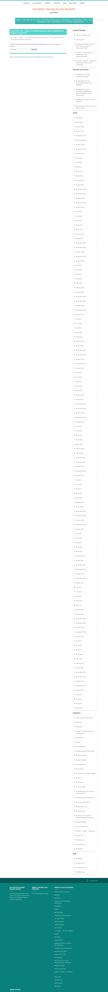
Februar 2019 (81, 500)
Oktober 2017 (81, 572)
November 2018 (82, 514)
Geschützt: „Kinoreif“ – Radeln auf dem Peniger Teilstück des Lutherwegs (87, 63)
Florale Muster (82, 896)
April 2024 (80, 223)
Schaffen (47, 3)
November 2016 (82, 621)
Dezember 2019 (81, 455)
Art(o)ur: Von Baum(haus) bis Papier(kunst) (85, 730)
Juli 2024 (79, 209)
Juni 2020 (80, 429)
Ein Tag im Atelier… (82, 753)
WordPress (29, 990)
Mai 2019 (79, 487)
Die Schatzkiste (81, 744)
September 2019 (82, 469)
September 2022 (82, 308)
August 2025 (81, 151)
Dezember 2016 (81, 616)
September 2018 (82, 523)
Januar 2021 (80, 397)
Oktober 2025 (81, 142)
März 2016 (80, 657)
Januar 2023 (80, 290)
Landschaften (81, 899)
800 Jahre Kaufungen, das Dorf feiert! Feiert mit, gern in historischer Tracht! (86, 46)
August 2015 (81, 688)
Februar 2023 (81, 286)
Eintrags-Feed (81, 861)
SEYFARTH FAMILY (82, 820)
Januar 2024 (80, 236)
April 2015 (80, 706)
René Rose (80, 97)
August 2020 (81, 420)
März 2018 (80, 549)
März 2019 (80, 496)
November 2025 (82, 138)
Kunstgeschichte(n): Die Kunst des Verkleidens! (87, 790)
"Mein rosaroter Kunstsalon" (85, 716)
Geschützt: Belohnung (83, 35)
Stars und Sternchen (83, 824)
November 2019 (82, 460)
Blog (64, 3)
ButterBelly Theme (13, 990)
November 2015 (82, 675)
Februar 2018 (81, 554)
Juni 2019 (80, 482)
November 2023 (82, 245)
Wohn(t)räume (81, 842)
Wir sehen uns (81, 838)
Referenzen (73, 3)
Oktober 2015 (81, 679)
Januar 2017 (80, 612)
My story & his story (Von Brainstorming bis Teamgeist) (47, 20)
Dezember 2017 (81, 563)
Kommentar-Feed (82, 865)
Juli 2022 (79, 317)
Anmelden (80, 856)
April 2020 (80, 438)
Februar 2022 (81, 339)
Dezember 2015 (82, 670)
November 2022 (82, 299)
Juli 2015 (79, 692)
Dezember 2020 (82, 402)
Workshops (80, 847)
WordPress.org (81, 870)
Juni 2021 (80, 375)
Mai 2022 (79, 326)
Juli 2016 (79, 639)
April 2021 (80, 384)
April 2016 (80, 652)
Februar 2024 (81, 232)
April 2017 (80, 599)
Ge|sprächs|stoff (82, 762)
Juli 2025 (79, 156)
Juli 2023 (79, 263)
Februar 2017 (81, 607)
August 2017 (80, 581)
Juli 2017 (79, 585)
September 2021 (82, 362)
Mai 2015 (79, 701)
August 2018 (80, 527)
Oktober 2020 (81, 411)
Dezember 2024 (82, 187)
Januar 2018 (80, 558)
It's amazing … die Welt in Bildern (86, 771)
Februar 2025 (81, 178)
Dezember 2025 (82, 133)
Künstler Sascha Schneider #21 (86, 796)
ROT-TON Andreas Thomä (39, 891)
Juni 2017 (80, 590)
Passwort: (19, 47)
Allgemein (80, 720)
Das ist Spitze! (81, 39)
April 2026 (80, 116)
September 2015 (82, 684)
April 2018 (80, 545)
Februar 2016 (81, 661)
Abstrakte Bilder (82, 893)
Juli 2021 (79, 370)
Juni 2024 (80, 214)
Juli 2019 (79, 478)
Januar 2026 (80, 129)
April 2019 (80, 491)
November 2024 (82, 192)
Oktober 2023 (81, 250)
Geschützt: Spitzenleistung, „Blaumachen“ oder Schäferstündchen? (85, 54)
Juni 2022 (80, 321)
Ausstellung (80, 735)
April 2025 (80, 169)
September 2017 (82, 576)
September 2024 (82, 201)
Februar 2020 (81, 447)
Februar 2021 (81, 393)
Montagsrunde (81, 809)
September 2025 (82, 147)
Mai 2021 (79, 379)
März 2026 (80, 120)
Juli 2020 (79, 424)
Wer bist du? (80, 833)
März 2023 (80, 281)
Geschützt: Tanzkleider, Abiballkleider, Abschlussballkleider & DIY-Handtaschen (87, 91)
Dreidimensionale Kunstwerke (86, 749)
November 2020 (82, 406)
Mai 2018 (79, 540)
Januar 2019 (80, 505)
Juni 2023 (80, 268)
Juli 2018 (79, 531)
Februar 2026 (81, 125)
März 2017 (80, 603)
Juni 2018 (80, 536)
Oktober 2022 (81, 303)
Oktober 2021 (81, 357)
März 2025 (80, 174)
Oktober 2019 (81, 464)
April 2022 (80, 330)
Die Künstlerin (37, 3)
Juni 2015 (80, 697)
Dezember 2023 (82, 241)
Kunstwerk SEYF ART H (84, 800)
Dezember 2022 (82, 294)
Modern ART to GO (82, 804)
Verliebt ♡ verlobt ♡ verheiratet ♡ (87, 829)
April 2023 (80, 277)
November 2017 (82, 567)
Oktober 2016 (81, 625)
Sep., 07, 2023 (17, 37)
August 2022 (81, 312)
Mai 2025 (79, 165)
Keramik (79, 776)
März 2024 (80, 227)
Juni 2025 (80, 160)
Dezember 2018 (81, 509)
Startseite (26, 3)
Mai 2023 (79, 272)
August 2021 (81, 366)
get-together (81, 767)
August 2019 (80, 473)
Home (18, 20)
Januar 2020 (80, 451)
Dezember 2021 (82, 348)
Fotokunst (57, 3)
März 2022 (80, 335)
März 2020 (80, 442)
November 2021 (82, 353)
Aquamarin (80, 725)
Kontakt (82, 3)
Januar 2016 (80, 666)
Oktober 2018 (81, 518)
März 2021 (80, 388)
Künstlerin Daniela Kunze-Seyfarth (54, 9)
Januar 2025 (80, 183)
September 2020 (82, 415)
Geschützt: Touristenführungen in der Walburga (85, 83)
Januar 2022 (80, 344)
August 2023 (81, 259)
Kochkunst (80, 780)
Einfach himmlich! (82, 758)
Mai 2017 (79, 594)
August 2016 (80, 634)
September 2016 (82, 630)
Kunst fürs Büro (81, 785)
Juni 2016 (80, 643)
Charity (79, 740)
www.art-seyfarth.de (14, 897)
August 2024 (81, 205)
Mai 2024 (79, 218)
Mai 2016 (79, 648)
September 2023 (82, 254)
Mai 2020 (79, 433)
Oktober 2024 (81, 196)
